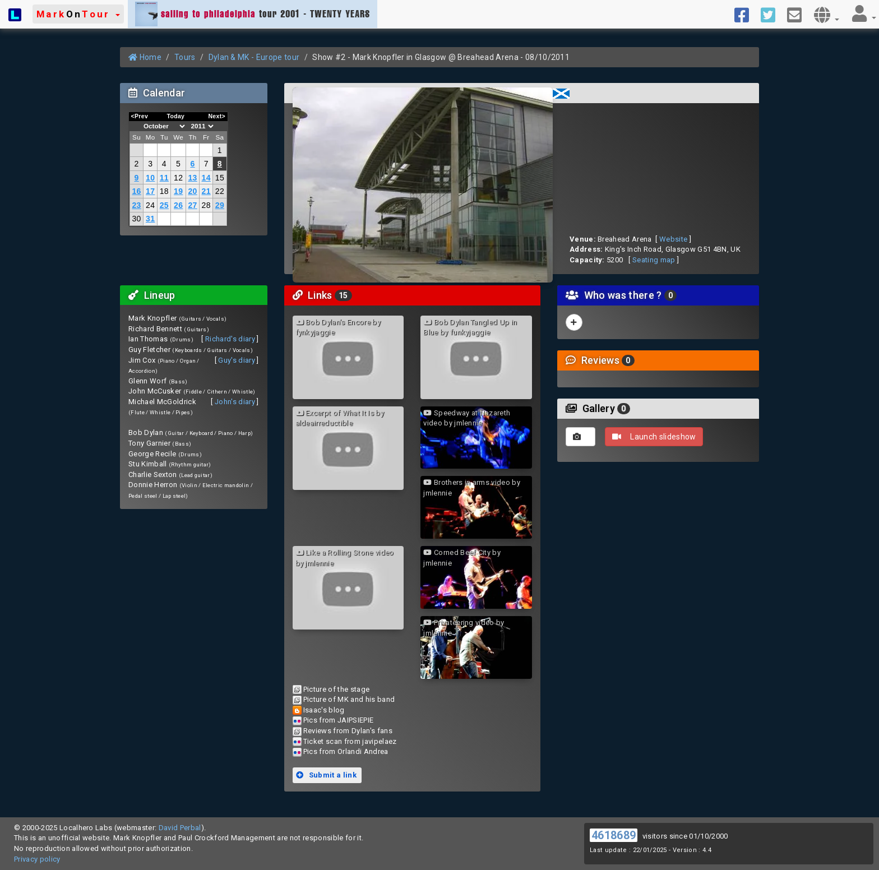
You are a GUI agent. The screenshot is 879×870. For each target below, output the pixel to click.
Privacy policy (37, 859)
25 (164, 205)
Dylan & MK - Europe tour (254, 57)
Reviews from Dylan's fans (347, 730)
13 (192, 177)
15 (219, 177)
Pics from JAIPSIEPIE (338, 720)
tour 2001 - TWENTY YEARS (252, 14)
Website (673, 239)
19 (178, 191)
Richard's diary (230, 339)
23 (136, 205)
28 (206, 205)
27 (192, 205)
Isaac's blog (324, 710)
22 (219, 191)
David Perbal (180, 827)
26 (178, 205)
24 (150, 205)
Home (144, 57)
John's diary (235, 401)
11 (164, 177)
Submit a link (326, 775)
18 (164, 191)
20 (192, 191)
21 (206, 191)
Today (175, 116)
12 (178, 177)
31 (150, 218)
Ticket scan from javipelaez (350, 741)
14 (206, 177)
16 (136, 191)
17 (150, 191)
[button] (78, 14)
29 (219, 205)
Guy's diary (236, 360)
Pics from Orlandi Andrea (345, 751)
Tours (185, 57)
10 (150, 177)
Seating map (654, 260)
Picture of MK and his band (349, 699)
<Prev (140, 116)
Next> (216, 116)
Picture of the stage (336, 689)
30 (136, 218)
